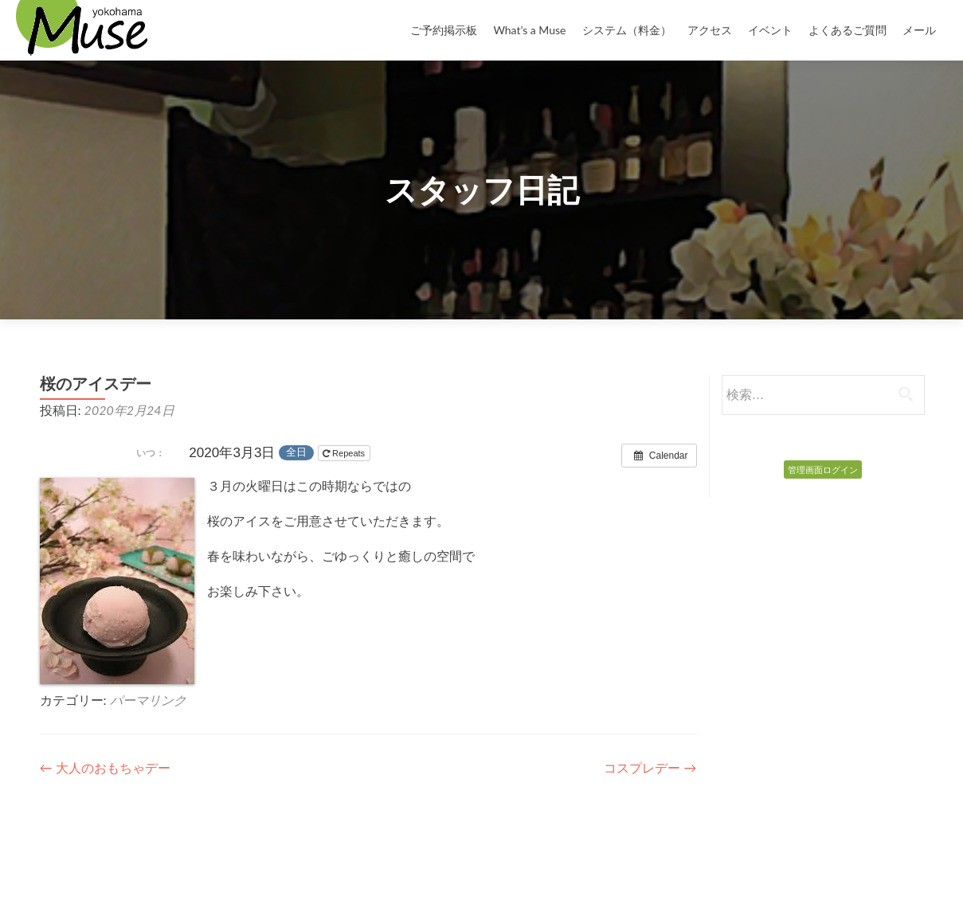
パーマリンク (148, 699)
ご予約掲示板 (443, 30)
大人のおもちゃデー (105, 767)
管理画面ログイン (823, 469)
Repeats (345, 453)
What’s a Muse (529, 30)
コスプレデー (650, 767)
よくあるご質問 (847, 30)
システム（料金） (626, 30)
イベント (770, 30)
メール (919, 30)
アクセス (709, 30)
